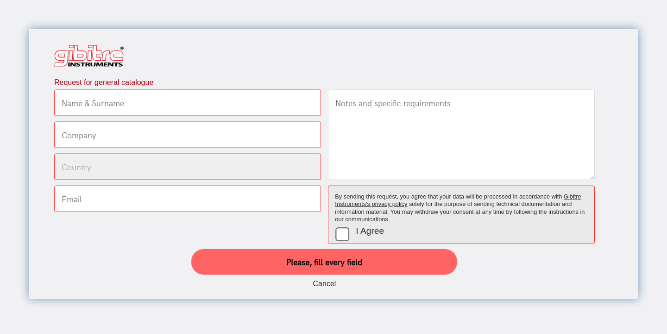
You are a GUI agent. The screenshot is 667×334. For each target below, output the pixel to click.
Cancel (324, 284)
